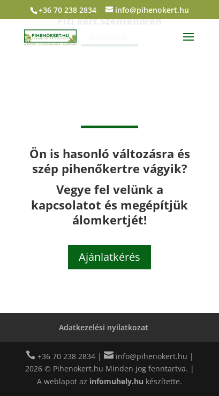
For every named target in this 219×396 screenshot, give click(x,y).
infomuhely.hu (116, 381)
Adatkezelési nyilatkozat (103, 327)
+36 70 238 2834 (67, 10)
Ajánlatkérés (109, 257)
